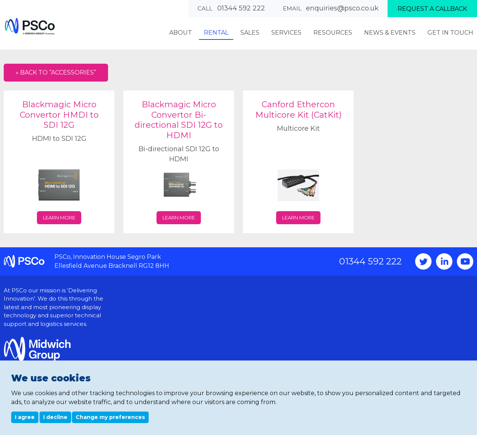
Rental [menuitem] (216, 32)
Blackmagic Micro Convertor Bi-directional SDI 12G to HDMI (179, 119)
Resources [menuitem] (332, 32)
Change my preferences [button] (110, 417)
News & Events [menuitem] (390, 32)
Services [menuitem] (286, 32)
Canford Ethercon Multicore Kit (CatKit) (298, 109)
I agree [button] (25, 417)
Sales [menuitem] (249, 32)
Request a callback (432, 8)
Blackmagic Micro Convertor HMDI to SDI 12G (59, 114)
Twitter (423, 261)
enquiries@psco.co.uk (342, 8)
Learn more (59, 217)
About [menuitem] (180, 32)
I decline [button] (55, 417)
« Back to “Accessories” (56, 72)
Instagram (444, 261)
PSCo (30, 26)
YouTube (465, 261)
